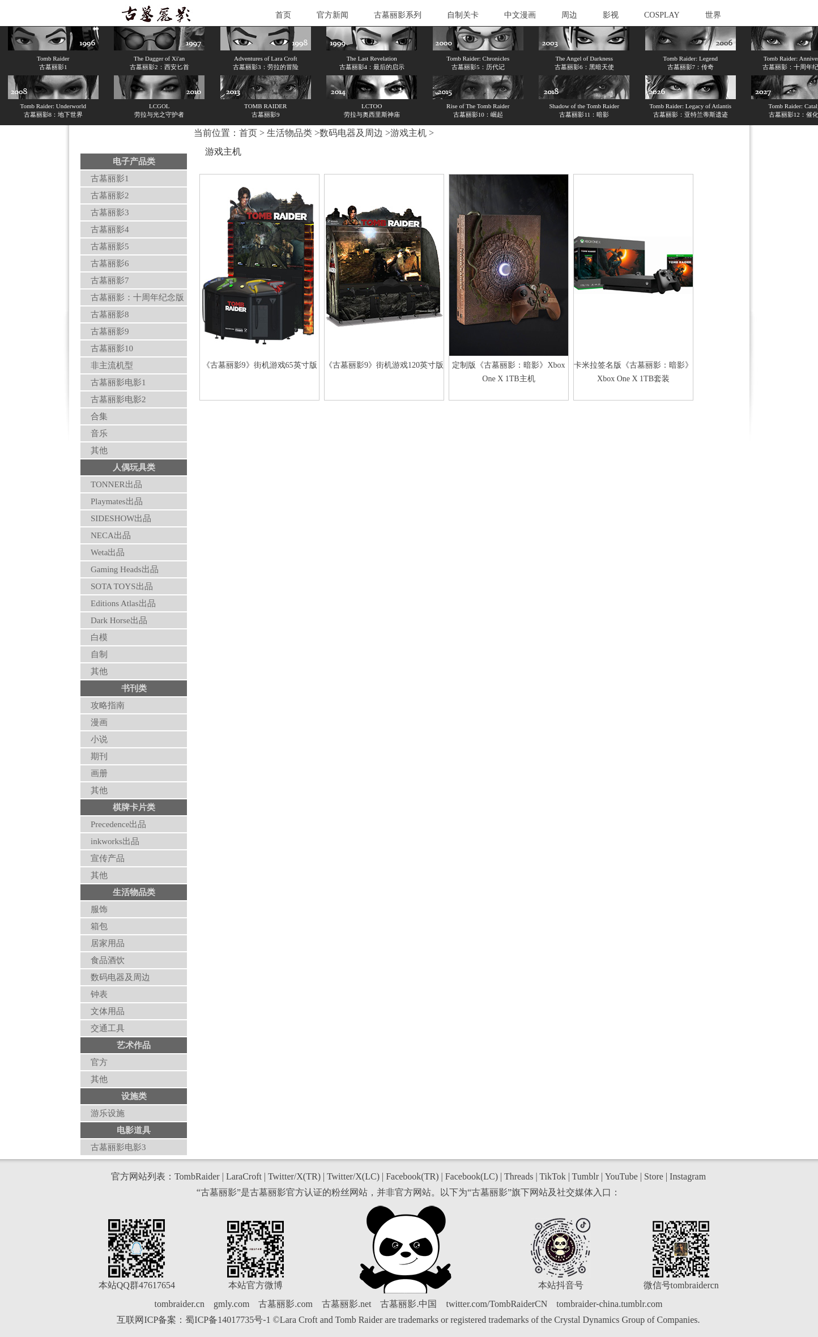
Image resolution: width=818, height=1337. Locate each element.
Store (653, 1176)
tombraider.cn (179, 1304)
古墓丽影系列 (397, 15)
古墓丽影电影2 (118, 399)
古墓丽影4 (110, 229)
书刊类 (134, 688)
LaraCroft (244, 1176)
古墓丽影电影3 (118, 1147)
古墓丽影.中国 (408, 1304)
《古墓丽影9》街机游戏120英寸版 (384, 365)
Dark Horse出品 (119, 620)
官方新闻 (332, 15)
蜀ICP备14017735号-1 (227, 1320)
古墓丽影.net (347, 1304)
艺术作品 (134, 1045)
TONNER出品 (116, 484)
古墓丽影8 (110, 314)
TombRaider (197, 1176)
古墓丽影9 (110, 331)
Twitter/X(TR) (294, 1176)
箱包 (99, 926)
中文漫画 (520, 15)
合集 (99, 416)
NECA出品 (111, 535)
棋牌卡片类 (134, 807)
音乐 (99, 433)
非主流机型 (112, 365)
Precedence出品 (118, 824)
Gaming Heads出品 (125, 569)
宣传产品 (108, 858)
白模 (99, 637)
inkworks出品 (115, 841)
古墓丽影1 (110, 178)
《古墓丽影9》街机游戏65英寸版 (259, 365)
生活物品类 (134, 892)
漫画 (99, 722)
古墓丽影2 (110, 195)
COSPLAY (662, 15)
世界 (713, 15)
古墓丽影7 (110, 280)
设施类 (134, 1096)
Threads (519, 1176)
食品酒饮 (108, 960)
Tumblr (585, 1176)
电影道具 (134, 1130)
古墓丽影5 (110, 246)
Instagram (688, 1176)
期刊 (99, 756)
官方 (99, 1062)
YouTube (621, 1176)
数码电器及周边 (120, 977)
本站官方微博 (255, 1285)
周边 (569, 15)
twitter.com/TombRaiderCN (496, 1304)
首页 (283, 15)
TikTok (552, 1176)
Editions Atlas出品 (123, 603)
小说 (99, 739)
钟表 (99, 994)
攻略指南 (108, 705)
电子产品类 (134, 161)
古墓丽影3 (110, 212)
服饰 (99, 909)
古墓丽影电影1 (118, 382)
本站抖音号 (560, 1285)
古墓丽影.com (285, 1304)
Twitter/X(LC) (353, 1176)
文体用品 (108, 1011)
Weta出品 (108, 552)
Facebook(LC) (471, 1176)
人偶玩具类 (134, 467)
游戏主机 (408, 133)
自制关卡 (463, 15)
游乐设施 (108, 1113)
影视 (611, 15)
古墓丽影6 (110, 263)
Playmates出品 (117, 501)
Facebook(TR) (412, 1176)
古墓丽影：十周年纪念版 (137, 297)
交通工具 (108, 1028)
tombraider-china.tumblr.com (609, 1304)
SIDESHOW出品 (121, 518)
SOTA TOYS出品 (122, 586)
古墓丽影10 (112, 348)
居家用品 (108, 943)
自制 (99, 654)
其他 (99, 450)
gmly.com (231, 1304)
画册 (99, 773)
